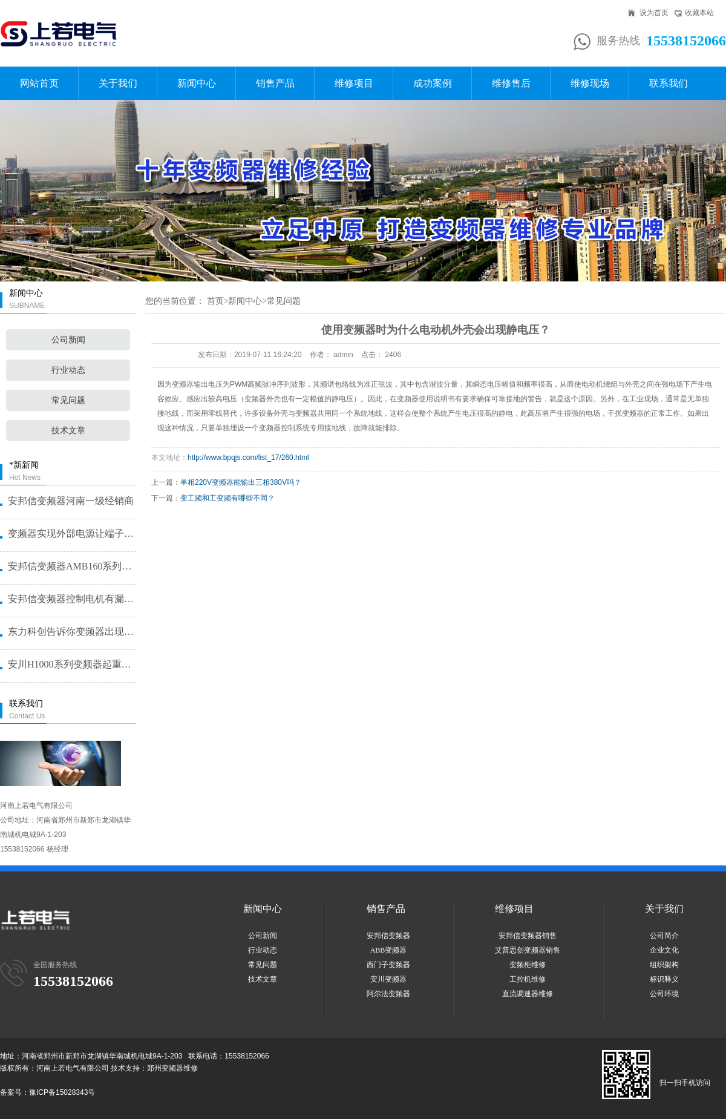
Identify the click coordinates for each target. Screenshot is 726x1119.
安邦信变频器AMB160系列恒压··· (71, 566)
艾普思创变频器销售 (527, 950)
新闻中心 (196, 83)
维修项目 (354, 83)
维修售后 (511, 83)
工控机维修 (527, 979)
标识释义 (664, 979)
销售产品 (275, 83)
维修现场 (590, 83)
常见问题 (68, 400)
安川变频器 (388, 979)
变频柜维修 (527, 964)
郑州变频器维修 (172, 1068)
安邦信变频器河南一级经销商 (71, 501)
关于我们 (118, 83)
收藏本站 (699, 12)
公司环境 (664, 993)
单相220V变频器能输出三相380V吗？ (240, 482)
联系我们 (668, 83)
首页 (215, 301)
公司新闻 (68, 339)
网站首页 (39, 83)
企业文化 (664, 950)
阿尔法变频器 (388, 993)
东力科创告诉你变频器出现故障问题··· (71, 631)
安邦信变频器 (388, 935)
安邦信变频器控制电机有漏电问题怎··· (71, 599)
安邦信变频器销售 (528, 935)
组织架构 (664, 964)
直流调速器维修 (527, 993)
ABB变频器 (388, 950)
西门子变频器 (388, 964)
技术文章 (68, 430)
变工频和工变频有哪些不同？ (227, 498)
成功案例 (432, 83)
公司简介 (664, 935)
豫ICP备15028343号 (62, 1092)
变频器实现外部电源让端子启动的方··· (71, 533)
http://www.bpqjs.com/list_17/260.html (248, 457)
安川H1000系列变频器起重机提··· (71, 664)
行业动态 (68, 370)
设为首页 (654, 12)
